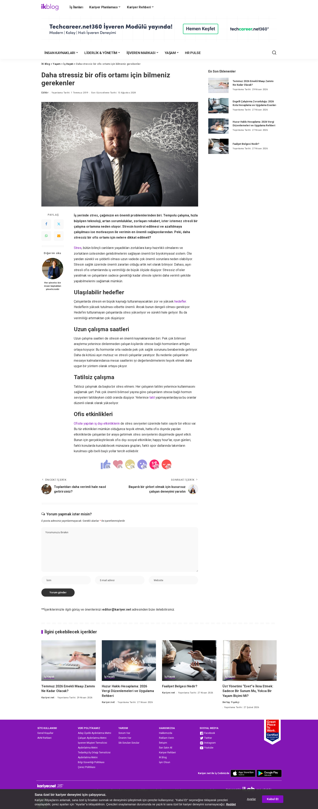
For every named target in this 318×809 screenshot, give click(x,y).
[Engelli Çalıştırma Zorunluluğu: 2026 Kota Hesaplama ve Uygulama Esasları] (218, 105)
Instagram (208, 743)
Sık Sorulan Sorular (128, 742)
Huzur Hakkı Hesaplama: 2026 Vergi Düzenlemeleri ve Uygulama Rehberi (128, 691)
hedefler (180, 301)
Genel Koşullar (45, 733)
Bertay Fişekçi (231, 702)
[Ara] (274, 53)
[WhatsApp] (46, 236)
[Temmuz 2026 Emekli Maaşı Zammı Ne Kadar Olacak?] (218, 85)
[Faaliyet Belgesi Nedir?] (218, 146)
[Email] (59, 236)
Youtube (206, 748)
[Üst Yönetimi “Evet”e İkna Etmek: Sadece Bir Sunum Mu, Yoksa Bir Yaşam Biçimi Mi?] (249, 660)
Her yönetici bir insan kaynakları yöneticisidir (52, 286)
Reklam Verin (166, 738)
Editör (44, 92)
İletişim (163, 742)
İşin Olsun (164, 762)
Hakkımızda (165, 733)
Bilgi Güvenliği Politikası (91, 762)
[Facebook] (46, 224)
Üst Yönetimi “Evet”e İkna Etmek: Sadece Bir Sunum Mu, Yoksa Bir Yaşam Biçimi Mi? (247, 691)
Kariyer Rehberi (167, 752)
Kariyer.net (47, 697)
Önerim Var (124, 738)
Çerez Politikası (86, 767)
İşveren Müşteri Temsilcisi (92, 742)
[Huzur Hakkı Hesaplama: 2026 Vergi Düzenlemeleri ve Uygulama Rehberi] (218, 126)
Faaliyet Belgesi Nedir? (246, 144)
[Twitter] (59, 224)
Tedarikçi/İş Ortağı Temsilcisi (94, 752)
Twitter (206, 738)
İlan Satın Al (165, 747)
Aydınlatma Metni (88, 747)
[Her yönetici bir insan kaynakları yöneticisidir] (52, 268)
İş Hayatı (49, 676)
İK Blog (163, 757)
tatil (152, 397)
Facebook (207, 733)
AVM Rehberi (44, 738)
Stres (78, 248)
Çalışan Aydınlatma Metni (92, 738)
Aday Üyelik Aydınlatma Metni (94, 733)
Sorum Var (124, 733)
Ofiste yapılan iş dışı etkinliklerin (97, 423)
